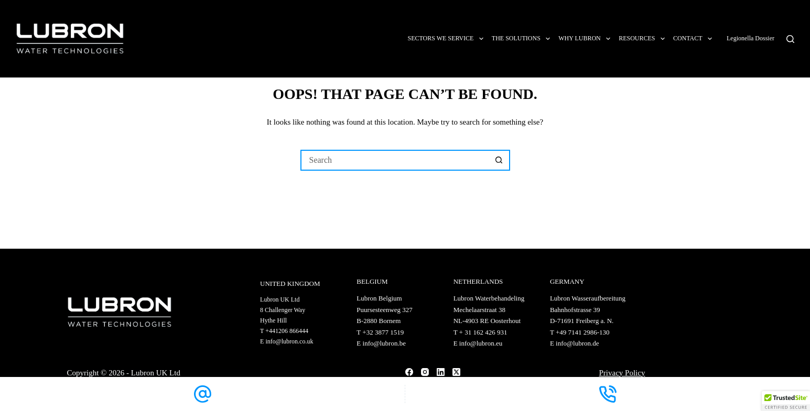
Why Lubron (586, 38)
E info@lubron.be (381, 343)
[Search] (790, 39)
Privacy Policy (622, 373)
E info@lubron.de (574, 343)
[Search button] (499, 160)
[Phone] (607, 394)
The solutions (523, 38)
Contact (694, 38)
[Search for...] (394, 160)
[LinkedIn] (441, 372)
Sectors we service (447, 38)
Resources (644, 38)
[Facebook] (409, 372)
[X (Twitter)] (456, 372)
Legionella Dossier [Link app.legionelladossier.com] (751, 38)
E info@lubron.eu (478, 343)
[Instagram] (425, 372)
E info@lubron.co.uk (286, 341)
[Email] (202, 394)
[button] (786, 401)
